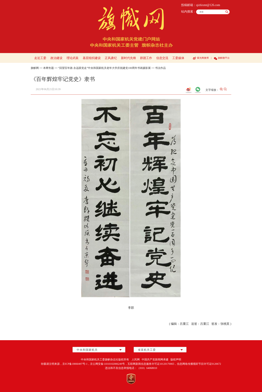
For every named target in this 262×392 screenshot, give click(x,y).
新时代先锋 (128, 58)
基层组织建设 (92, 58)
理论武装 (73, 58)
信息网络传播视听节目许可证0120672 (199, 363)
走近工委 (40, 58)
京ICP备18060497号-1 (74, 363)
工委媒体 (178, 58)
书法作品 (160, 68)
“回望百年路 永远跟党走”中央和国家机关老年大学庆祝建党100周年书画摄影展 (104, 68)
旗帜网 (35, 68)
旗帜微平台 (224, 58)
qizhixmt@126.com (208, 5)
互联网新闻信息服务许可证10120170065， (152, 363)
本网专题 (48, 68)
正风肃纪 (111, 58)
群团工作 (146, 58)
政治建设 (56, 58)
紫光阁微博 (203, 58)
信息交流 (162, 58)
